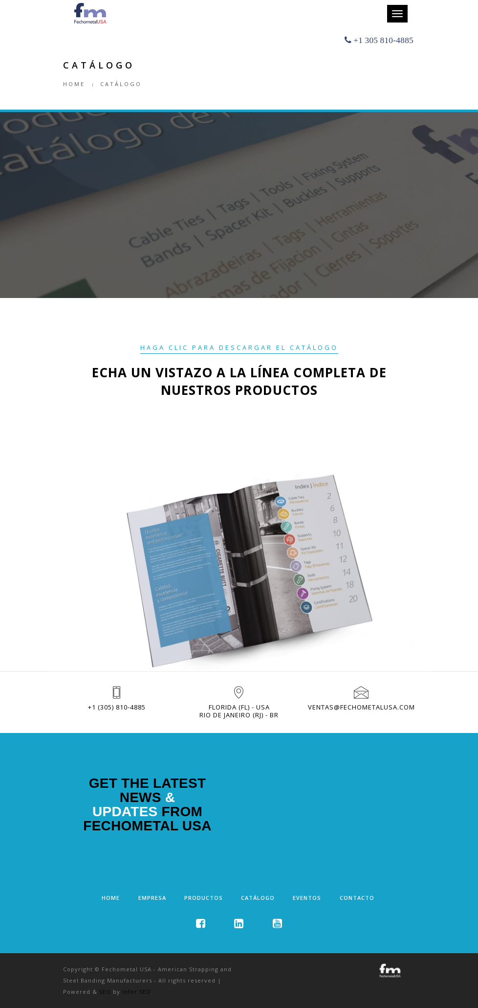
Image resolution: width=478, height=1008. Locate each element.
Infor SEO (136, 991)
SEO (105, 991)
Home (74, 84)
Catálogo (258, 897)
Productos (203, 897)
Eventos (307, 897)
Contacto (357, 897)
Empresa (152, 897)
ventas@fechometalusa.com (361, 707)
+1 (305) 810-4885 (117, 707)
